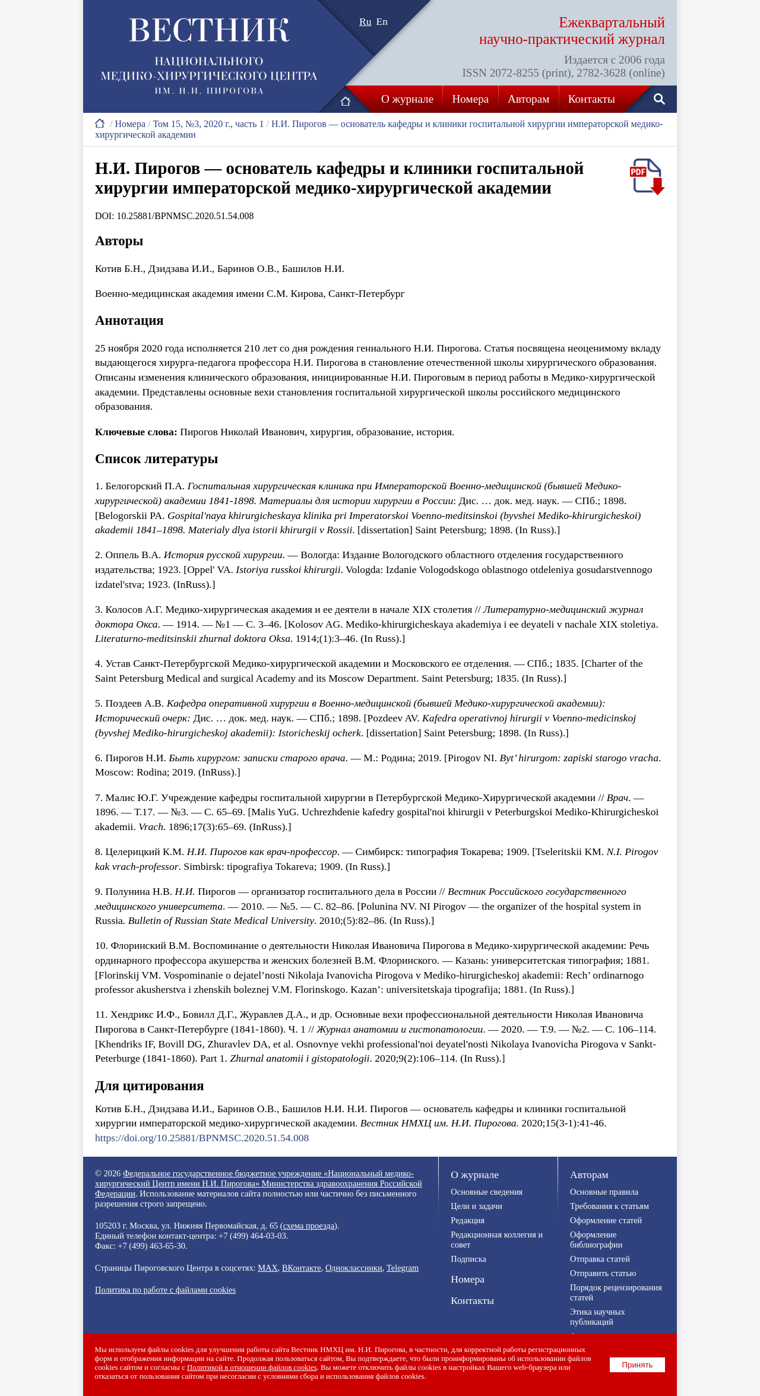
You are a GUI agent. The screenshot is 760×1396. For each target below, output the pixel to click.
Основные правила (604, 1191)
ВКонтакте (301, 1267)
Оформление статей (606, 1220)
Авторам (528, 99)
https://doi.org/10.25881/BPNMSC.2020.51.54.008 (202, 1138)
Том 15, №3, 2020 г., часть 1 (208, 124)
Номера (470, 99)
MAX (268, 1267)
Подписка (468, 1259)
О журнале (407, 99)
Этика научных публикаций (597, 1317)
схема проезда (308, 1225)
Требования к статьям (609, 1206)
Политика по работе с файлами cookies (165, 1289)
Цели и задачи (476, 1206)
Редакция (467, 1220)
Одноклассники (353, 1267)
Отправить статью (603, 1273)
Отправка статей (600, 1259)
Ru (365, 21)
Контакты (591, 99)
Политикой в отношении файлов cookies (253, 1367)
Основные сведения (486, 1191)
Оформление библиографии (596, 1239)
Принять (637, 1364)
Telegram (403, 1267)
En (382, 21)
